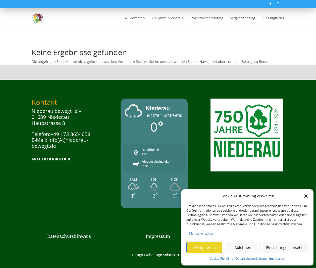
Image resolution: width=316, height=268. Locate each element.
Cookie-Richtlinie (221, 258)
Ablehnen (242, 247)
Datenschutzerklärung (251, 258)
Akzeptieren (204, 247)
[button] (305, 196)
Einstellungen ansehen (286, 247)
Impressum (277, 258)
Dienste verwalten (201, 233)
